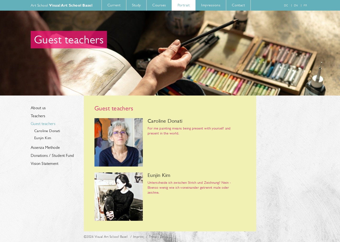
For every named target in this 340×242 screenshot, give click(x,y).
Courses (159, 5)
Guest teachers (43, 124)
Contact (238, 5)
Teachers (38, 116)
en (296, 5)
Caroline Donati (47, 131)
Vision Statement (44, 164)
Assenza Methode (45, 148)
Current (113, 5)
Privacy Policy (158, 236)
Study (136, 5)
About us (38, 108)
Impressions (210, 5)
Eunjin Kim (42, 138)
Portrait (184, 5)
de (286, 5)
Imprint (138, 236)
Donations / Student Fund (52, 156)
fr (305, 5)
